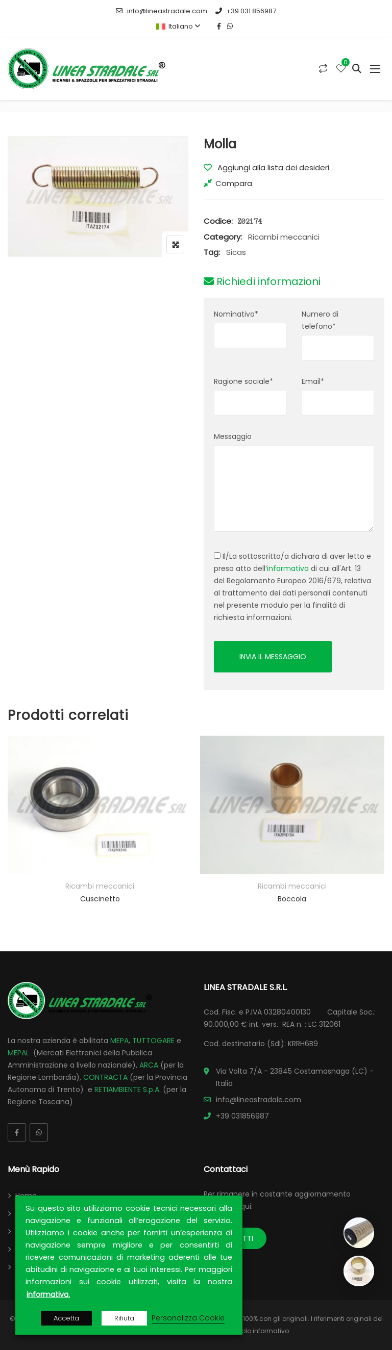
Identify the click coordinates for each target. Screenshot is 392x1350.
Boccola (292, 899)
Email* (313, 381)
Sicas (236, 252)
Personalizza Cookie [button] (188, 1318)
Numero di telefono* (320, 320)
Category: (223, 236)
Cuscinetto (100, 899)
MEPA (119, 1040)
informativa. (48, 1294)
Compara (233, 183)
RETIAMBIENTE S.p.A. (127, 1089)
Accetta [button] (66, 1318)
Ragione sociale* (243, 381)
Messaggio (233, 436)
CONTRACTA (105, 1077)
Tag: (212, 252)
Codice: (218, 221)
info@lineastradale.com (161, 11)
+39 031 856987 (245, 11)
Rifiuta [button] (124, 1318)
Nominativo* (236, 314)
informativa (288, 568)
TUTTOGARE (153, 1040)
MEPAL (18, 1053)
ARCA (148, 1065)
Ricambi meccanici (284, 236)
